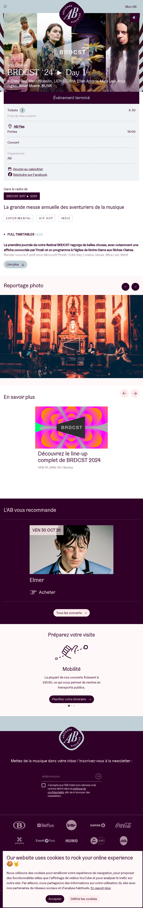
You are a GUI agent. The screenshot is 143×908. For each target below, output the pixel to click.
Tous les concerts (71, 613)
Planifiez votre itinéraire (71, 699)
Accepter (54, 899)
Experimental (18, 218)
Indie (66, 218)
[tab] (69, 706)
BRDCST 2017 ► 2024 (22, 196)
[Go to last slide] (125, 287)
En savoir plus (101, 888)
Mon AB (130, 6)
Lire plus (15, 264)
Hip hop (46, 218)
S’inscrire (98, 776)
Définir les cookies (84, 899)
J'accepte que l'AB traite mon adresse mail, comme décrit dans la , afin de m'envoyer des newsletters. (72, 790)
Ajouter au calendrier (25, 169)
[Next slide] (135, 287)
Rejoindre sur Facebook (27, 174)
